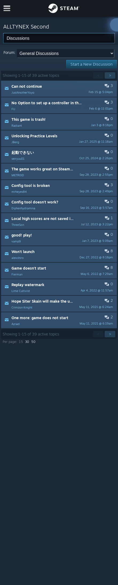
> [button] (110, 75)
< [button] (98, 75)
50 (33, 342)
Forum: (9, 52)
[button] (59, 89)
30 (27, 342)
